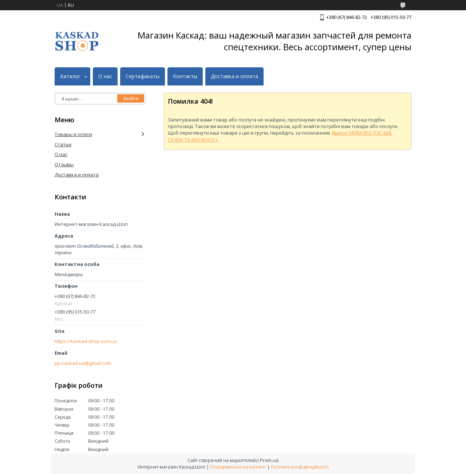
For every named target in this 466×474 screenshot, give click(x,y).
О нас (105, 76)
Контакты (185, 76)
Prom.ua (269, 460)
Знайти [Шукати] (131, 98)
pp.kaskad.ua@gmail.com (83, 363)
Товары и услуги (73, 134)
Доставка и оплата (234, 76)
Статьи (63, 144)
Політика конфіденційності (300, 467)
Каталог (70, 76)
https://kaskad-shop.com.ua (86, 341)
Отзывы (64, 164)
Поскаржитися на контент (238, 467)
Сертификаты (142, 76)
